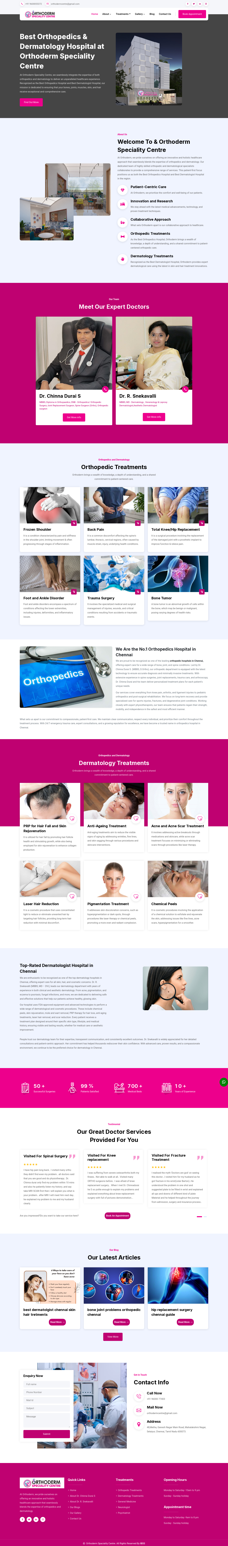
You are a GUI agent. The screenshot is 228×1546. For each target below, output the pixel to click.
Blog (152, 14)
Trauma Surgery (100, 598)
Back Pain (95, 529)
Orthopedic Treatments (150, 233)
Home (94, 14)
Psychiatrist (123, 1512)
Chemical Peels (164, 904)
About (107, 14)
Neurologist (123, 1506)
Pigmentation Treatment (108, 904)
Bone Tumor (161, 598)
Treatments (122, 14)
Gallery (140, 14)
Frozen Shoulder (37, 529)
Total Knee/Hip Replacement (175, 529)
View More (112, 1335)
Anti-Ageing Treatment (106, 826)
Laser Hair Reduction (41, 904)
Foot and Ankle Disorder (43, 598)
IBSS (142, 1542)
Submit (46, 1433)
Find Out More (31, 102)
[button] (199, 1215)
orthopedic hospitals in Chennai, (186, 660)
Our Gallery (74, 1512)
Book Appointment (192, 14)
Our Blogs (74, 1506)
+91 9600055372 (33, 4)
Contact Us (165, 14)
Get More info (74, 417)
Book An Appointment (117, 1214)
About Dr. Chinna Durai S (81, 1495)
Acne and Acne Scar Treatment (177, 826)
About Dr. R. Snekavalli (80, 1500)
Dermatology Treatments (152, 256)
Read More (57, 1321)
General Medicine (126, 1500)
